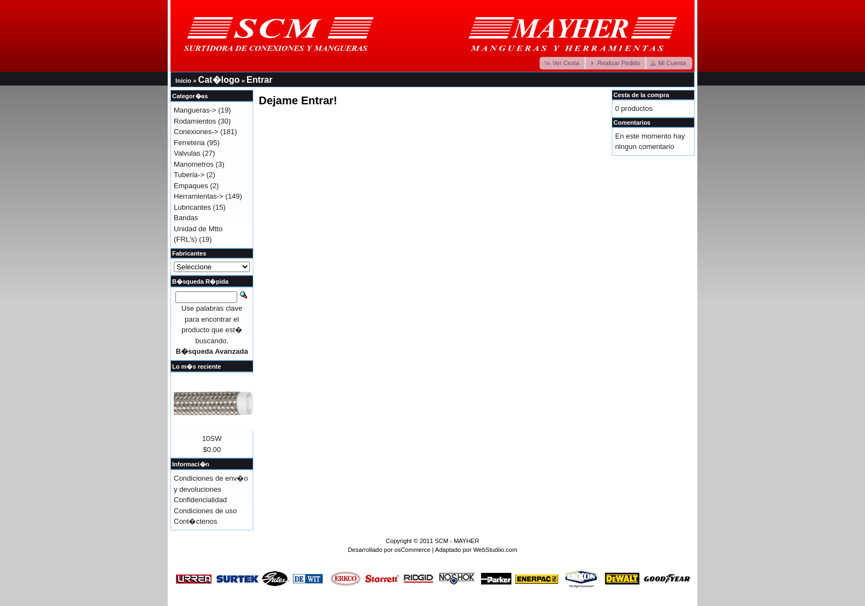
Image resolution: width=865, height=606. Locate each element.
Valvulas (187, 153)
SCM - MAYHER (457, 541)
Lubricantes (192, 207)
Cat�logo (219, 79)
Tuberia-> (189, 175)
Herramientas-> (198, 196)
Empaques (191, 186)
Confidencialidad (200, 500)
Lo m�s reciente (196, 366)
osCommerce (412, 549)
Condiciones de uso (205, 511)
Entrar (260, 79)
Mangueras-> (195, 110)
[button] (563, 63)
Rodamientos (195, 121)
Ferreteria (189, 143)
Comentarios (631, 122)
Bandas (186, 218)
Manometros (193, 164)
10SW (211, 438)
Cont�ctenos (195, 521)
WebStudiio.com (495, 549)
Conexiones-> (196, 131)
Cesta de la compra (641, 95)
